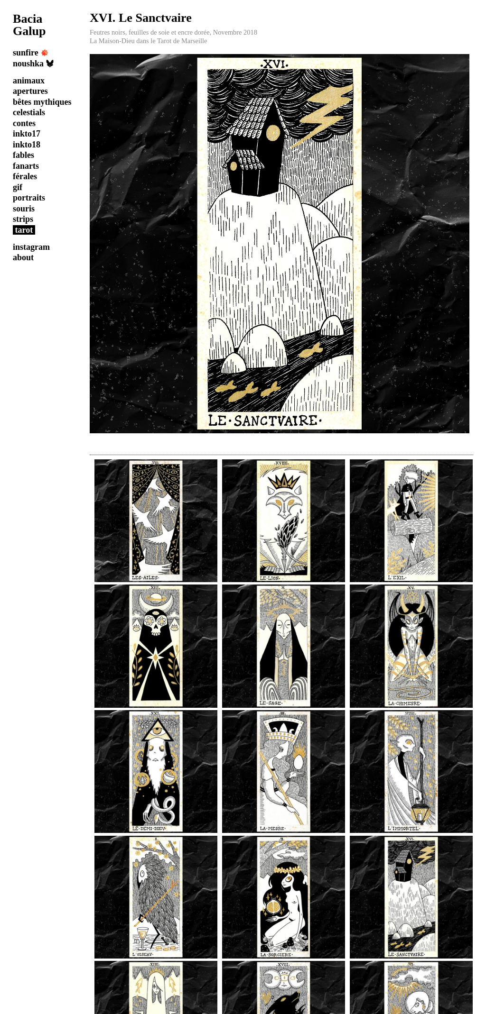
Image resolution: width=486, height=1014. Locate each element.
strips (23, 219)
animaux (29, 80)
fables (23, 155)
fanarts (26, 166)
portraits (29, 197)
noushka (33, 63)
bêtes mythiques (42, 102)
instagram (31, 247)
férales (25, 176)
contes (24, 123)
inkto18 (26, 144)
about (23, 257)
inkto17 (26, 133)
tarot (24, 230)
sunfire (30, 52)
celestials (29, 112)
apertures (30, 91)
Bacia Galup (29, 25)
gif (17, 187)
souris (24, 208)
